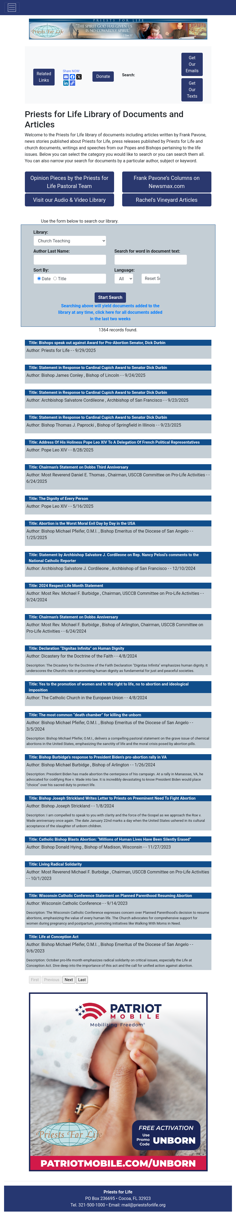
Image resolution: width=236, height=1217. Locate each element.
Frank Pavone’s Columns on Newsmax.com (167, 182)
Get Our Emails (192, 64)
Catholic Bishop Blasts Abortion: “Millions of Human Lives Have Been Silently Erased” (115, 839)
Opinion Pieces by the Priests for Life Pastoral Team (69, 182)
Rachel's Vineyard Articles (166, 200)
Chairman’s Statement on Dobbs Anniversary (78, 617)
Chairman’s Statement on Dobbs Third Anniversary (83, 467)
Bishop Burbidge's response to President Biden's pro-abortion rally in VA (103, 757)
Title (61, 278)
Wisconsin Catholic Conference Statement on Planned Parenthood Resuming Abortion (115, 895)
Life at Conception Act (58, 936)
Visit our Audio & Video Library (69, 200)
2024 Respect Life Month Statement (71, 585)
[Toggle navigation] (11, 7)
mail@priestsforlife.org (144, 1205)
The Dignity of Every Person (63, 498)
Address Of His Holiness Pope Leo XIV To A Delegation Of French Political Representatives (119, 442)
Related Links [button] (44, 77)
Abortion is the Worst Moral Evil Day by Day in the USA (87, 523)
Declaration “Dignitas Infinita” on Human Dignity (81, 648)
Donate (103, 76)
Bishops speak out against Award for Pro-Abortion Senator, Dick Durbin (102, 342)
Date (47, 278)
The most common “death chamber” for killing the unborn (90, 715)
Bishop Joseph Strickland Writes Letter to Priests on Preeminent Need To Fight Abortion (117, 798)
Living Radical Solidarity (60, 864)
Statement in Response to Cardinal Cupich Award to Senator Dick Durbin (103, 367)
